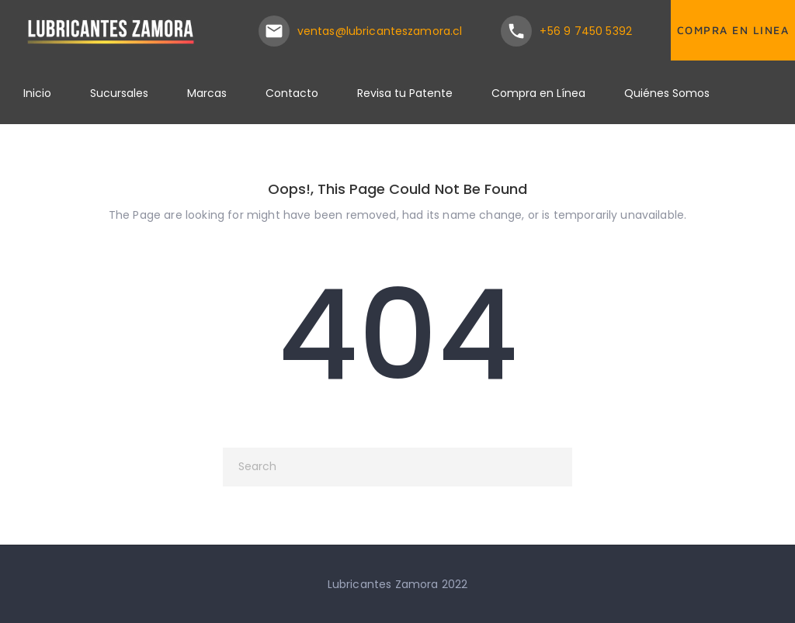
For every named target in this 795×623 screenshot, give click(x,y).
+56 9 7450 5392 (586, 31)
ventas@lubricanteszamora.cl (380, 31)
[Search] (397, 467)
